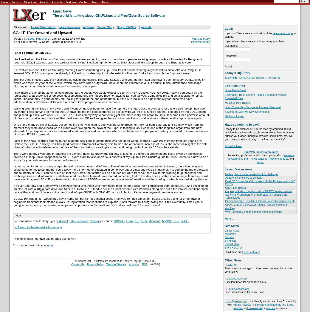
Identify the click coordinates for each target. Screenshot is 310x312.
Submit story (232, 244)
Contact (83, 2)
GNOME (119, 221)
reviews (246, 304)
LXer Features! (251, 252)
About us (134, 264)
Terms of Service (116, 264)
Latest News (232, 230)
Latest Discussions (43, 27)
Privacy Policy (95, 264)
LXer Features (79, 221)
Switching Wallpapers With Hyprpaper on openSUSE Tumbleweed (256, 196)
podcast (270, 308)
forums (237, 304)
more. (260, 162)
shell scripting (259, 158)
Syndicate (230, 240)
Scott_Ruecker (37, 38)
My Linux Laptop (234, 116)
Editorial (62, 221)
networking (275, 158)
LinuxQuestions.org (236, 301)
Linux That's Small (235, 90)
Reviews (95, 221)
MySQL (167, 221)
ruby (285, 158)
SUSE (185, 221)
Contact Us (77, 264)
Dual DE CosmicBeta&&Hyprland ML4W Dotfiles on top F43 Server (260, 183)
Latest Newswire (69, 27)
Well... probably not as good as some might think (253, 211)
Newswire (230, 233)
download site (254, 308)
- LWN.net (230, 264)
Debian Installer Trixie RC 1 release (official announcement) (260, 201)
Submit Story (105, 27)
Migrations (30, 2)
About (105, 2)
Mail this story (200, 38)
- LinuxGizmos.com (236, 278)
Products (57, 2)
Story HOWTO (233, 247)
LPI (137, 221)
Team (95, 2)
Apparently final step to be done (243, 177)
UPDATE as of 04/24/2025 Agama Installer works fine (256, 204)
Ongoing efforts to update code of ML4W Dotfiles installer (258, 191)
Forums (16, 2)
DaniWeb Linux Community (261, 152)
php (246, 158)
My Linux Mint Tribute (237, 102)
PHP (176, 221)
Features (71, 2)
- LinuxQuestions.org (237, 288)
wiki (291, 304)
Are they (230, 208)
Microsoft (154, 221)
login (49, 245)
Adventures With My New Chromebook (247, 111)
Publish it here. (233, 146)
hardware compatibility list (270, 304)
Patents (44, 2)
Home (4, 2)
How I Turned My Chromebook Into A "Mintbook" (253, 107)
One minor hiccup (235, 187)
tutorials (238, 308)
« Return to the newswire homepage (38, 227)
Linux (129, 221)
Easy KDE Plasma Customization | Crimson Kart (253, 77)
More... (229, 218)
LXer (144, 221)
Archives (88, 27)
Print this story (200, 41)
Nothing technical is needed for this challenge (251, 174)
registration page (283, 33)
